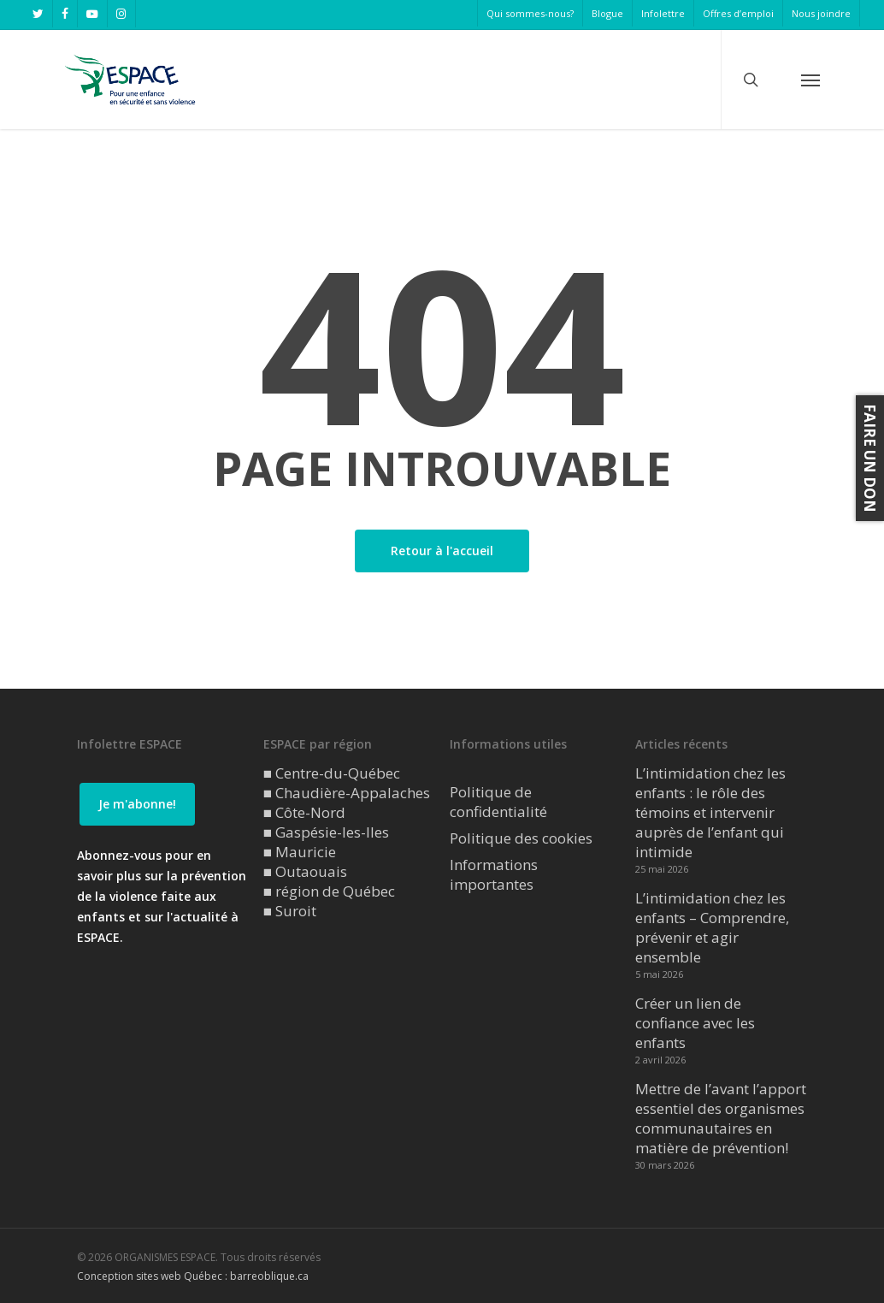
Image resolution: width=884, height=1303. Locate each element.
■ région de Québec (329, 891)
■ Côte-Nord (304, 812)
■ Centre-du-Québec (331, 773)
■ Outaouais (305, 871)
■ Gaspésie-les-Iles (326, 832)
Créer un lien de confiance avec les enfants (695, 1022)
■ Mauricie (299, 852)
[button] (810, 79)
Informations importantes (494, 874)
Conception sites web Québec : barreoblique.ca (193, 1276)
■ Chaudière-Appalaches (346, 793)
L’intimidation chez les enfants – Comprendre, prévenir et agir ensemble (712, 927)
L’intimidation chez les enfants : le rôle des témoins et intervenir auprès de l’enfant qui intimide (710, 812)
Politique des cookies (521, 838)
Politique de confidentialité (498, 801)
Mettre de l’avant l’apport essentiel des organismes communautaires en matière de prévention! (720, 1118)
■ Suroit (289, 911)
